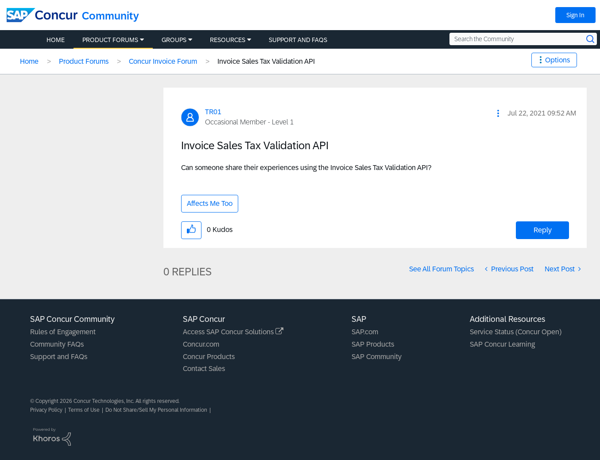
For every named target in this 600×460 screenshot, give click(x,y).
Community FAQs (57, 344)
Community (110, 16)
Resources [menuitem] (227, 39)
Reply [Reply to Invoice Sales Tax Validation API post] (543, 230)
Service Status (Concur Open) (515, 332)
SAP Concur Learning (502, 344)
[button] (498, 113)
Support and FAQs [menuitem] (298, 39)
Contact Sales (204, 368)
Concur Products (209, 356)
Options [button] (557, 60)
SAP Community (377, 356)
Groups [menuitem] (174, 39)
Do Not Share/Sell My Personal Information (156, 410)
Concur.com (201, 344)
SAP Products (373, 344)
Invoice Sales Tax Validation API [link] (266, 61)
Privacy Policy (46, 410)
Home (29, 61)
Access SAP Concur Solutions (233, 332)
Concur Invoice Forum (163, 61)
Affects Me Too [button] (209, 203)
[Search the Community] (523, 39)
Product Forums (83, 61)
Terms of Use (84, 410)
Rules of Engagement (63, 332)
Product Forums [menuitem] (110, 39)
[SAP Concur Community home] (42, 15)
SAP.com (365, 332)
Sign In (575, 15)
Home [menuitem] (55, 39)
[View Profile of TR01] (213, 112)
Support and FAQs (58, 356)
